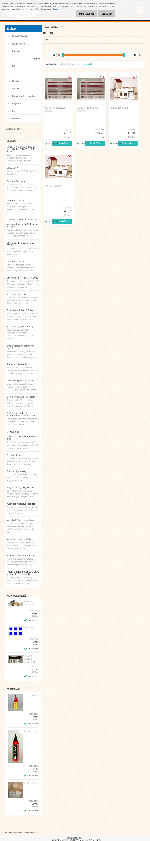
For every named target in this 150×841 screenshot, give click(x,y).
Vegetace (16, 103)
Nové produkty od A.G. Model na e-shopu (22, 225)
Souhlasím (106, 14)
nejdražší (76, 64)
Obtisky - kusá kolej (29, 629)
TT (13, 73)
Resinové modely (12, 129)
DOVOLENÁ (12, 168)
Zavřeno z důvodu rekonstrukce (22, 219)
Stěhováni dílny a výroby (18, 294)
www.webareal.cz (31, 832)
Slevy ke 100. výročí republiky (21, 397)
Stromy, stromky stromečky (20, 555)
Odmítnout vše (85, 14)
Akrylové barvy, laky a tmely (20, 487)
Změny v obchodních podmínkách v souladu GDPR (21, 414)
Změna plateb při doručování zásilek (21, 347)
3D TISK (16, 88)
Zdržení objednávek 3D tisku (20, 310)
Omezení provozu (15, 200)
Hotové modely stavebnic (24, 96)
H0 (13, 66)
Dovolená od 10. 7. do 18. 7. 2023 (20, 244)
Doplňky (16, 51)
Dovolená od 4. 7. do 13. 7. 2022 (22, 277)
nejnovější (87, 64)
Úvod (47, 26)
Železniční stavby (20, 36)
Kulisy (37, 58)
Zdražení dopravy (15, 455)
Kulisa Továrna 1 (119, 107)
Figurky (15, 81)
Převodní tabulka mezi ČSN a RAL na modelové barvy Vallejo (23, 573)
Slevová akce (13, 431)
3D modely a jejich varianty (20, 326)
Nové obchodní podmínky (19, 539)
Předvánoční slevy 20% (18, 364)
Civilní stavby (18, 43)
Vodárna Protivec (31, 783)
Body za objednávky (16, 471)
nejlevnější (64, 64)
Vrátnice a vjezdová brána (29, 603)
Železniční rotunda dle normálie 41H (29, 659)
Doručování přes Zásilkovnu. (20, 380)
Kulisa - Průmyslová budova (55, 109)
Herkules (35, 694)
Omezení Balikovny (16, 181)
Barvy (15, 111)
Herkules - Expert (31, 731)
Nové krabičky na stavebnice (20, 520)
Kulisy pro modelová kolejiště (21, 503)
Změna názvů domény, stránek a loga (22, 437)
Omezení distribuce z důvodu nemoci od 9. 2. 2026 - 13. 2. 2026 (21, 149)
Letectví (16, 118)
